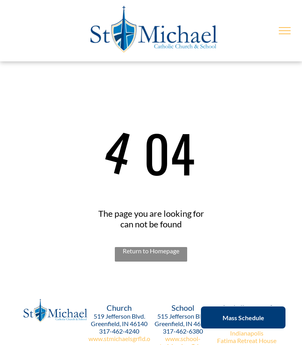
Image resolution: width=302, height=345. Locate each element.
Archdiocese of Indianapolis (246, 329)
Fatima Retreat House (246, 340)
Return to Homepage (151, 251)
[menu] (284, 30)
